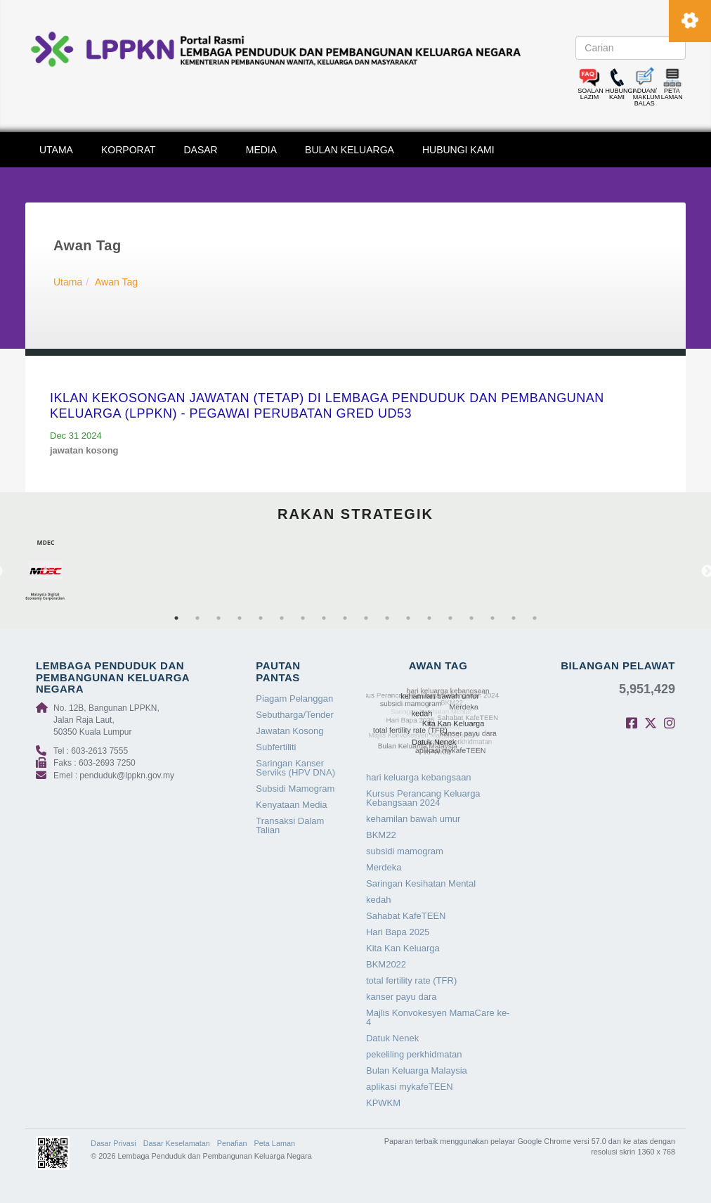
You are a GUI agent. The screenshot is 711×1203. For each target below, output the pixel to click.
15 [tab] (471, 618)
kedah (378, 899)
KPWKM (383, 1103)
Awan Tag (116, 282)
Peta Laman (274, 1143)
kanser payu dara (401, 996)
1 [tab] (176, 618)
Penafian (232, 1143)
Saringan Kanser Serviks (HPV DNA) (295, 768)
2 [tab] (197, 618)
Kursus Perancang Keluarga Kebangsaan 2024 (423, 798)
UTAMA (56, 149)
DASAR (201, 149)
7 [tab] (303, 618)
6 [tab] (282, 618)
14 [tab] (450, 618)
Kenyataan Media (291, 804)
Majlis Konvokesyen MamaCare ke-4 (437, 1017)
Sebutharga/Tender (295, 714)
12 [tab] (408, 618)
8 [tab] (324, 618)
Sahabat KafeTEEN (405, 916)
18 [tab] (535, 618)
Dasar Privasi (113, 1143)
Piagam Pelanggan (294, 698)
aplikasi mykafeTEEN (409, 1086)
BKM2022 (386, 964)
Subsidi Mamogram (295, 788)
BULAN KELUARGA (349, 149)
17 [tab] (514, 618)
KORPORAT (128, 149)
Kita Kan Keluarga (403, 948)
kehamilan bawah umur (413, 818)
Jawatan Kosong (289, 731)
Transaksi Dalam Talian (290, 825)
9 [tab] (345, 618)
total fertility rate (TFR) (411, 980)
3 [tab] (218, 618)
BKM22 (381, 835)
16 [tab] (492, 618)
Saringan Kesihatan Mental (421, 883)
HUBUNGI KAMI (458, 149)
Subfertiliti (276, 747)
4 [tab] (240, 618)
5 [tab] (261, 618)
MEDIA (261, 149)
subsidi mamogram (404, 851)
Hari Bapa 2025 (397, 932)
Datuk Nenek (392, 1038)
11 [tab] (387, 618)
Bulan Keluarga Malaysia (416, 1070)
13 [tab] (429, 618)
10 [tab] (366, 618)
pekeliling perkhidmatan (414, 1054)
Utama (67, 282)
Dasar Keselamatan (176, 1143)
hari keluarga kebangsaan (418, 777)
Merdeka (384, 867)
